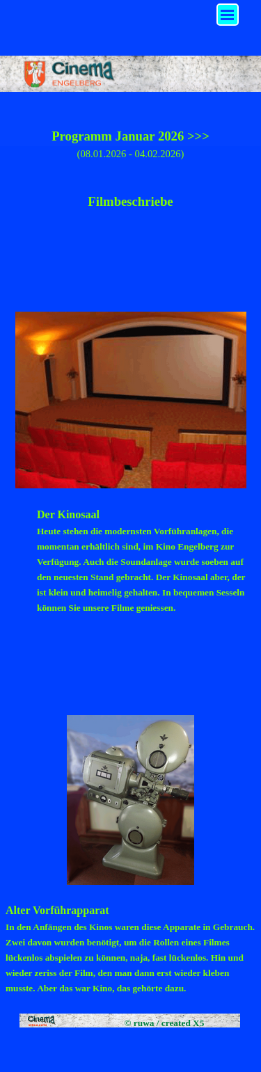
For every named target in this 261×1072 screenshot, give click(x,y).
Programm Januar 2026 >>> (130, 136)
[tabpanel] (130, 192)
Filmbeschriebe (130, 201)
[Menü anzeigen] (227, 14)
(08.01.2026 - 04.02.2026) (130, 153)
